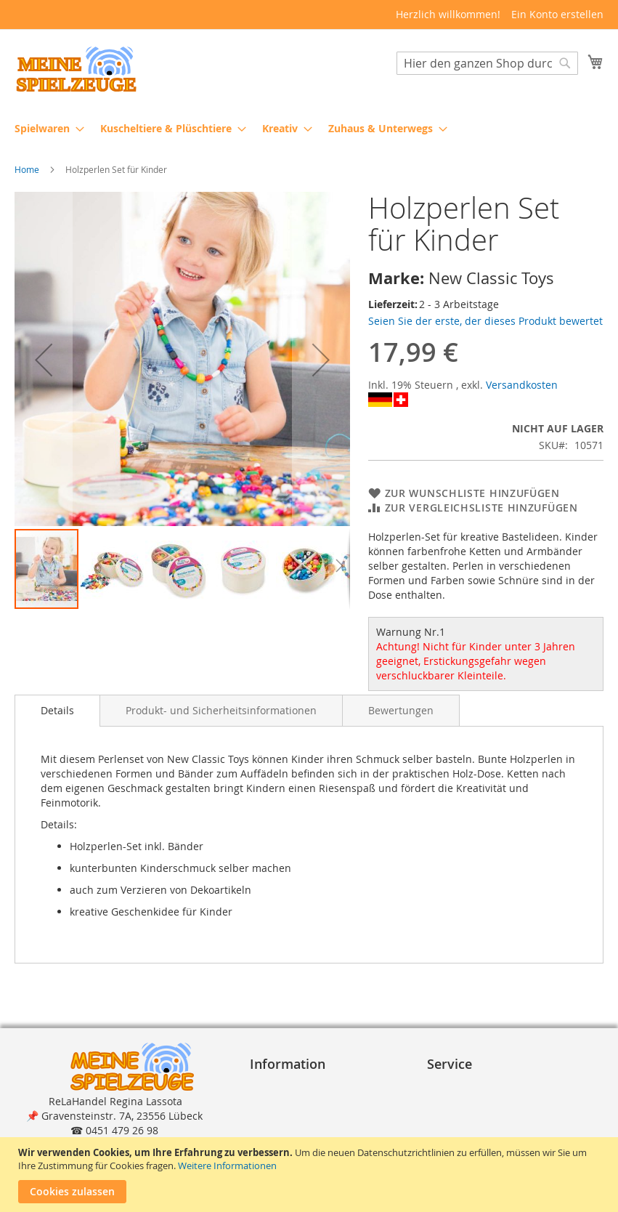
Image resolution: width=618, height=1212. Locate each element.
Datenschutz (286, 1101)
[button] (44, 360)
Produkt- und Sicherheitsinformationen (221, 710)
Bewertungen (401, 710)
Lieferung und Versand (488, 1101)
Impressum (283, 1072)
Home (27, 169)
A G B (269, 1087)
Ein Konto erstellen (557, 14)
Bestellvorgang (469, 1072)
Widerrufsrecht (293, 1116)
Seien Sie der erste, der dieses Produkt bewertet (485, 321)
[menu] (309, 128)
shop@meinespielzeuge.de (120, 1131)
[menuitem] (45, 128)
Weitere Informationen (227, 1165)
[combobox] (487, 63)
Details (57, 710)
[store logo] (76, 69)
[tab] (57, 711)
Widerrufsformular (301, 1130)
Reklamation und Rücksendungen (474, 1123)
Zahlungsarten (468, 1087)
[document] (310, 1174)
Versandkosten (522, 385)
